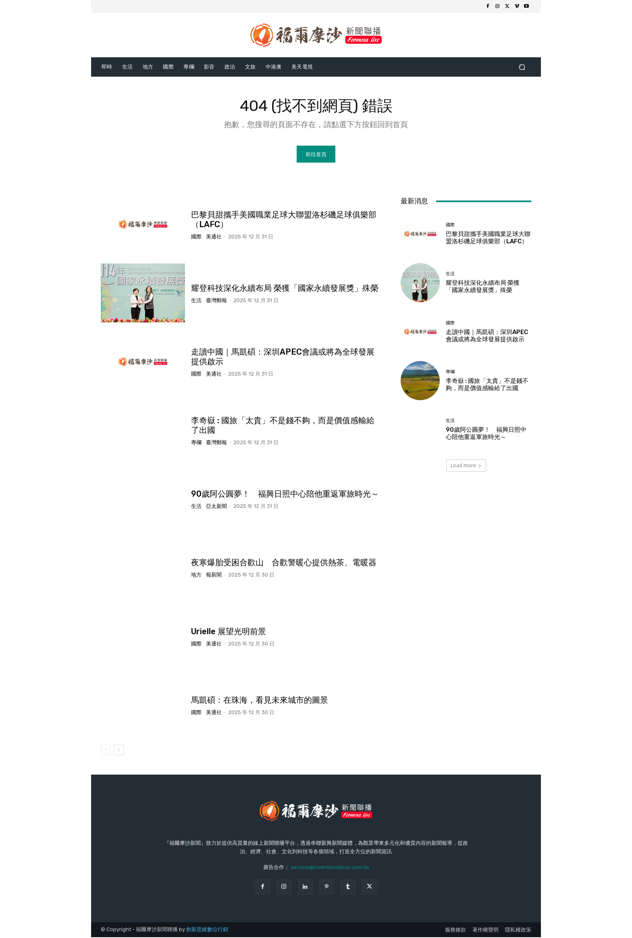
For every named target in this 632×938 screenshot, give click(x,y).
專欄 (196, 443)
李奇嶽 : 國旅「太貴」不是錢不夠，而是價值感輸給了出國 (487, 385)
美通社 (214, 237)
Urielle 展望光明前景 (228, 632)
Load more (466, 466)
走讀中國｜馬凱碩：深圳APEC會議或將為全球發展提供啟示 (487, 336)
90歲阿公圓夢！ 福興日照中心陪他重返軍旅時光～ (285, 495)
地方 (196, 576)
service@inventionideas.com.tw (330, 868)
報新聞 (214, 576)
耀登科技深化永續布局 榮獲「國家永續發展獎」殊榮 (284, 289)
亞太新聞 (216, 507)
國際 (196, 237)
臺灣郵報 (216, 301)
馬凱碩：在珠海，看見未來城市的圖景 (259, 701)
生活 (196, 301)
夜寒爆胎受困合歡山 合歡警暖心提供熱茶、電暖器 (283, 563)
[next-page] (119, 751)
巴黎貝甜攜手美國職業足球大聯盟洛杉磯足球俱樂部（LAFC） (488, 239)
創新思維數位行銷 (207, 931)
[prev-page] (106, 751)
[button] (521, 66)
